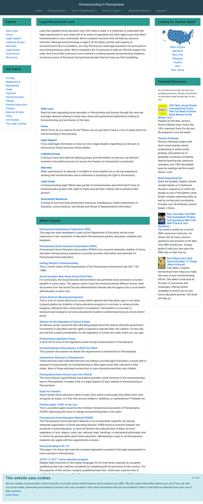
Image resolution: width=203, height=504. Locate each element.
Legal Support (49, 140)
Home (39, 10)
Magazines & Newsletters (13, 83)
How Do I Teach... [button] (112, 10)
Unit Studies (12, 119)
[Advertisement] (93, 83)
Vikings (10, 100)
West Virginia (177, 47)
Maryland (177, 50)
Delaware (177, 58)
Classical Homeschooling (14, 95)
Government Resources (54, 199)
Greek (9, 89)
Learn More (12, 494)
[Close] (196, 478)
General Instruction (16, 104)
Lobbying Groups (50, 153)
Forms (44, 126)
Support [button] (161, 10)
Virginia (177, 62)
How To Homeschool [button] (83, 10)
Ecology (10, 78)
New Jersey (177, 69)
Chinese (10, 108)
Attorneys (46, 167)
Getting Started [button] (56, 10)
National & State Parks (15, 114)
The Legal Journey (16, 123)
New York (177, 54)
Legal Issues (48, 181)
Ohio (177, 66)
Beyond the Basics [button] (139, 10)
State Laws (47, 108)
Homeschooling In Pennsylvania (101, 4)
